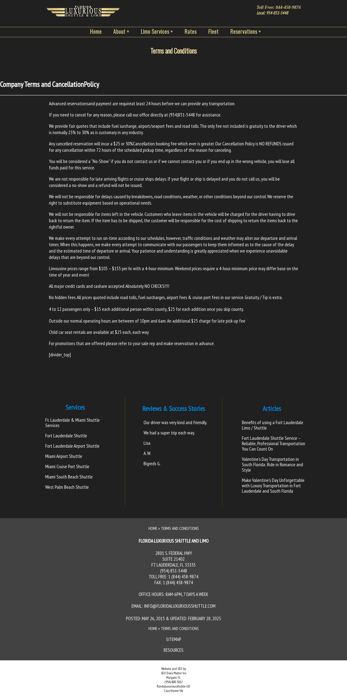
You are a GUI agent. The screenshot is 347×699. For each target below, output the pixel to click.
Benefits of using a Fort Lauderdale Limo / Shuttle (272, 425)
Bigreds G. (152, 463)
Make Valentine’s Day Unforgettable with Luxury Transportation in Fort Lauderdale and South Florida (273, 485)
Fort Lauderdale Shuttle (66, 435)
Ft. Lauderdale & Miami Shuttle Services (72, 423)
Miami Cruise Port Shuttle (67, 466)
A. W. (147, 453)
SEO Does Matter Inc (173, 673)
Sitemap (173, 639)
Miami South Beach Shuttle (69, 477)
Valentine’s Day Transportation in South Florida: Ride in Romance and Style (272, 464)
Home (152, 528)
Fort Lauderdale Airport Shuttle (72, 446)
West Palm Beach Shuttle (67, 487)
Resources (173, 650)
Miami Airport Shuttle (63, 456)
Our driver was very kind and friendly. (175, 422)
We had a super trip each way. (169, 433)
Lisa (147, 443)
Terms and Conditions (173, 51)
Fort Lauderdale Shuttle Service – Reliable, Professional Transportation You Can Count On (273, 443)
